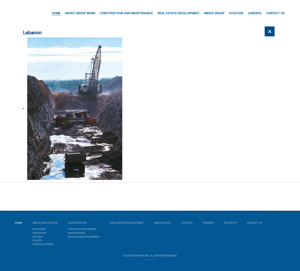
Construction (77, 222)
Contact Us (275, 13)
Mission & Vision (42, 244)
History (37, 236)
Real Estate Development (179, 13)
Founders (39, 229)
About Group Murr (80, 13)
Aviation (236, 13)
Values (36, 240)
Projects (230, 222)
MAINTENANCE (76, 233)
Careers (255, 13)
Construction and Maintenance (126, 13)
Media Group (214, 13)
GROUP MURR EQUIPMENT (84, 236)
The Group (39, 233)
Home (56, 13)
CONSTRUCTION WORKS (82, 229)
